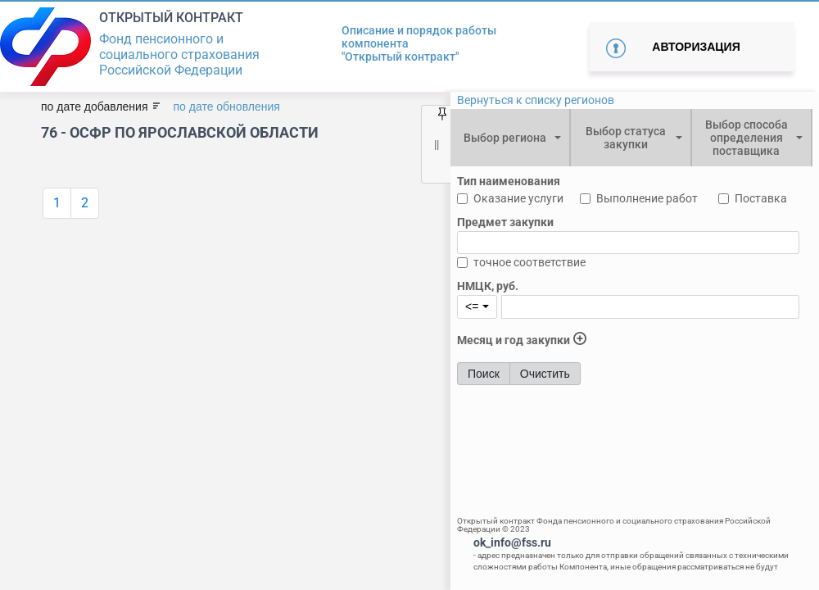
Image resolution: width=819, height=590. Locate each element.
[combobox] (509, 137)
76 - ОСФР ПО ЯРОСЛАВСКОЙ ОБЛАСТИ (180, 132)
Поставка (761, 198)
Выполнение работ (647, 198)
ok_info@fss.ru (512, 542)
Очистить (545, 373)
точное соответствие (529, 262)
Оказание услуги (518, 198)
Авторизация (696, 46)
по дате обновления (226, 106)
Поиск (484, 373)
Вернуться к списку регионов (535, 100)
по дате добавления (94, 106)
